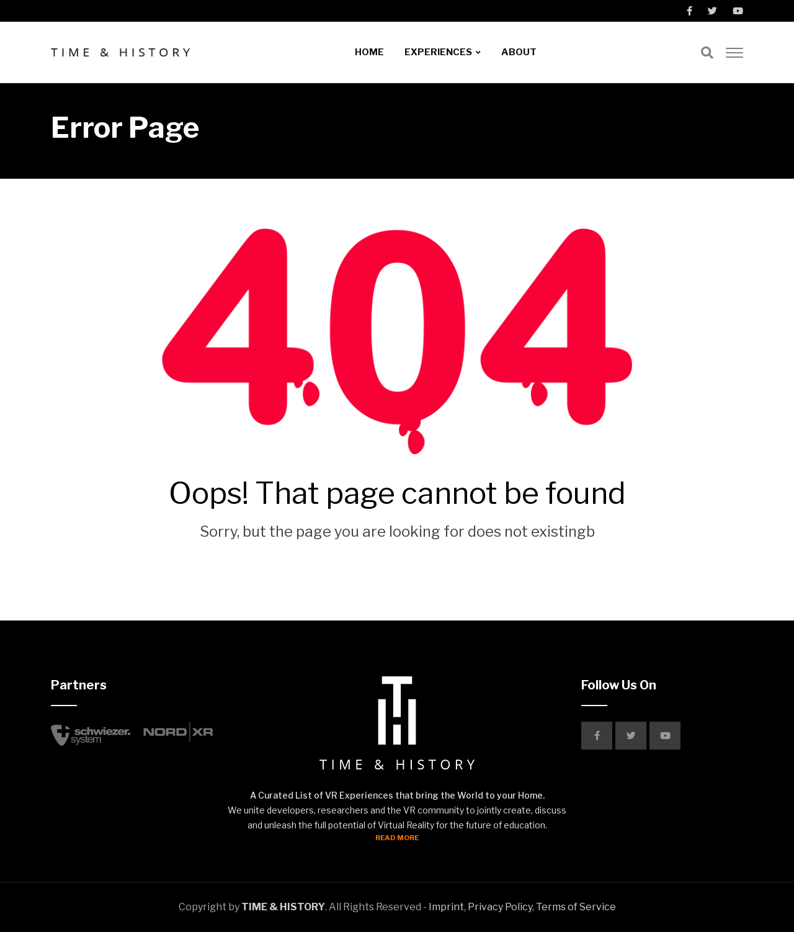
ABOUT (519, 52)
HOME (369, 52)
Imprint (446, 907)
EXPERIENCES (438, 52)
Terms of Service (576, 907)
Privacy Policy (500, 907)
